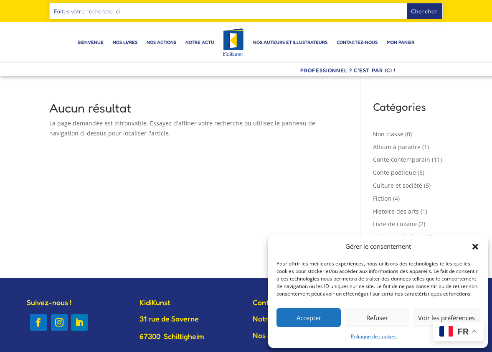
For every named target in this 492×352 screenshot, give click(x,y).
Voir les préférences (446, 318)
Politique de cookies (374, 336)
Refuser (377, 318)
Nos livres (125, 42)
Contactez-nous (357, 42)
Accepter (309, 318)
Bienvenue (91, 42)
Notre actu (199, 42)
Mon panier (400, 42)
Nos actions (161, 42)
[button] (475, 246)
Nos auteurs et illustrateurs (290, 42)
